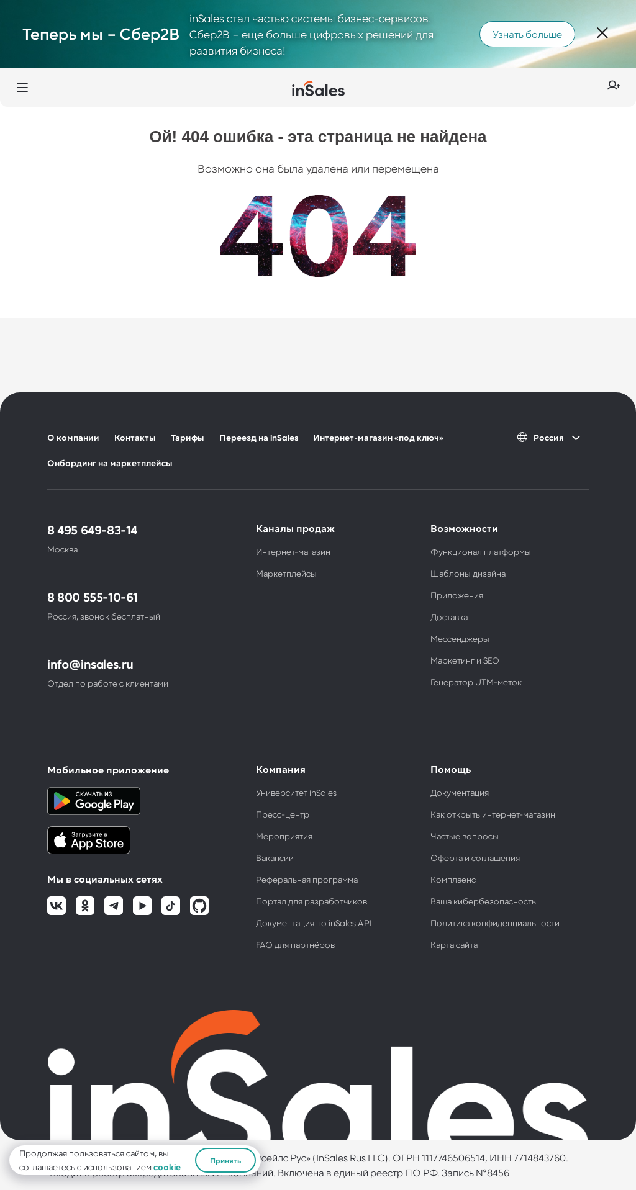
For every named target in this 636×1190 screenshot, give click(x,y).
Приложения (456, 595)
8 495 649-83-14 (92, 529)
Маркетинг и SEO (464, 660)
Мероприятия (284, 836)
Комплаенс (453, 879)
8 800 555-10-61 (92, 596)
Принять (225, 1160)
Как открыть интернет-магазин (492, 814)
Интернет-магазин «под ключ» (378, 437)
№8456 (492, 1172)
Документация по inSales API (314, 922)
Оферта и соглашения (475, 857)
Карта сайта (454, 944)
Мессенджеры (459, 638)
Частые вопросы (464, 836)
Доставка (449, 616)
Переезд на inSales (258, 437)
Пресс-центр (282, 814)
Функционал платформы (480, 551)
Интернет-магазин (293, 551)
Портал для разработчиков (311, 901)
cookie (167, 1166)
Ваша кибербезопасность (483, 901)
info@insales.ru (90, 663)
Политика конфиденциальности (495, 922)
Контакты (135, 437)
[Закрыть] (602, 34)
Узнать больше (527, 34)
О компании (73, 437)
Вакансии (275, 857)
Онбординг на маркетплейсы (110, 463)
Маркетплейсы (286, 573)
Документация (459, 792)
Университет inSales (296, 792)
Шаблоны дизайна (468, 573)
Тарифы (187, 437)
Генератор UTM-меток (476, 682)
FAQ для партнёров (295, 944)
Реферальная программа (307, 879)
